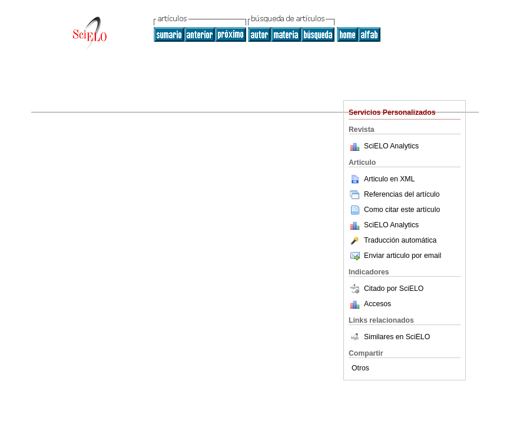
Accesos (377, 304)
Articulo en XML (382, 179)
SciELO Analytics (391, 146)
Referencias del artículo (394, 194)
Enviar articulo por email (395, 255)
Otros (360, 368)
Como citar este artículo (402, 210)
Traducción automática (392, 240)
